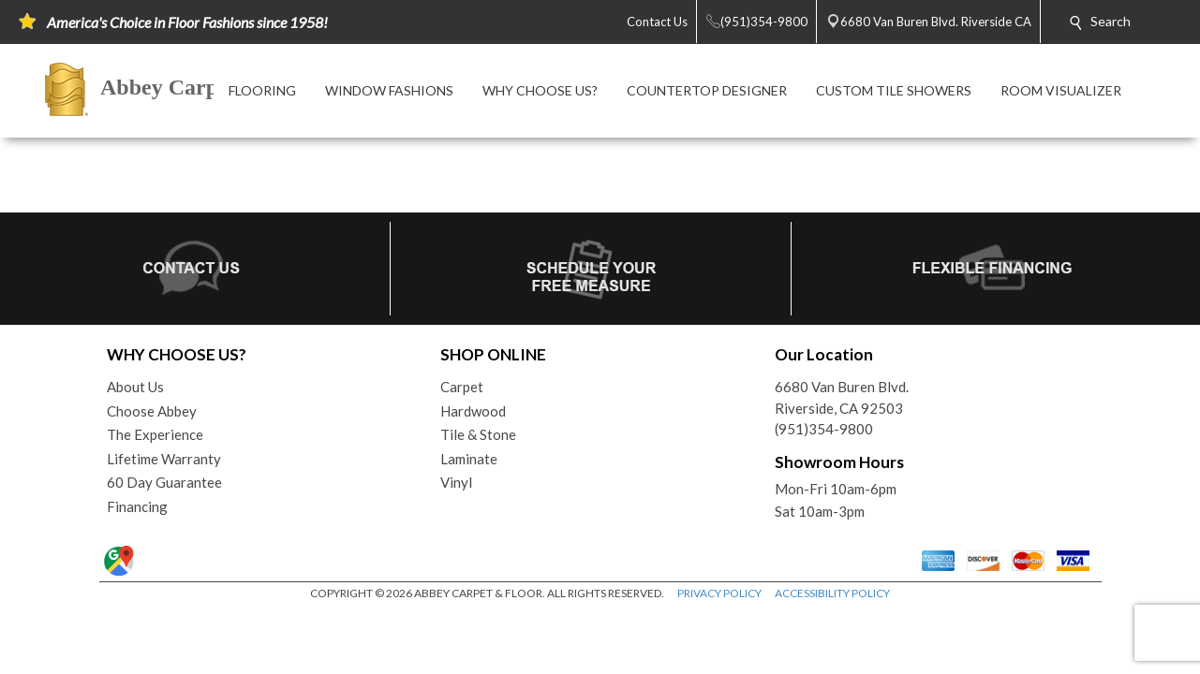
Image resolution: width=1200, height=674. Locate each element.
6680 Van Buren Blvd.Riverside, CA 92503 (842, 397)
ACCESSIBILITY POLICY (832, 593)
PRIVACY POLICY (719, 593)
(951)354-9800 (824, 428)
